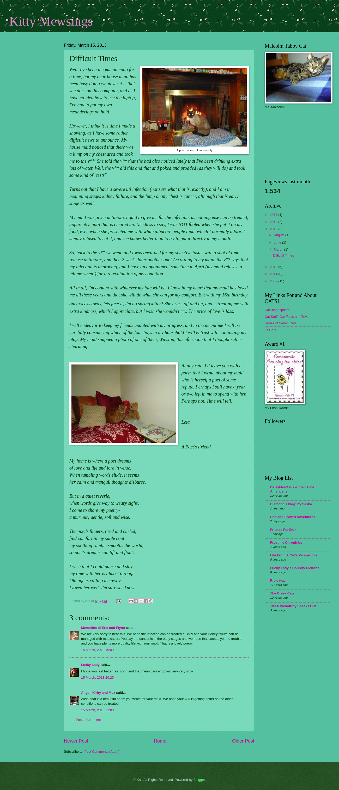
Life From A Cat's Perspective (293, 555)
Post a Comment (88, 720)
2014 (274, 222)
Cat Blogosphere (277, 310)
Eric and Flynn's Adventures (292, 517)
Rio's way (278, 580)
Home (160, 741)
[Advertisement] (35, 77)
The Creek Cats (282, 593)
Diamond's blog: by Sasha (291, 504)
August (279, 235)
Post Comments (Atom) (101, 751)
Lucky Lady (90, 665)
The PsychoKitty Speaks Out (293, 606)
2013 (274, 229)
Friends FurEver (283, 530)
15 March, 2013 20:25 (97, 677)
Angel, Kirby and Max (98, 693)
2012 (274, 267)
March (279, 249)
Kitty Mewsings (51, 21)
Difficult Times (283, 255)
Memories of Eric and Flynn (103, 628)
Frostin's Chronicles (286, 542)
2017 (274, 215)
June (278, 242)
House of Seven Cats (280, 323)
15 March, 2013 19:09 (97, 650)
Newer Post (76, 741)
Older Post (243, 741)
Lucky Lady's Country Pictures (294, 568)
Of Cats (270, 330)
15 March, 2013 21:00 (97, 710)
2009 (274, 281)
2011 (274, 274)
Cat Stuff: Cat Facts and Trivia (287, 317)
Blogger (199, 780)
